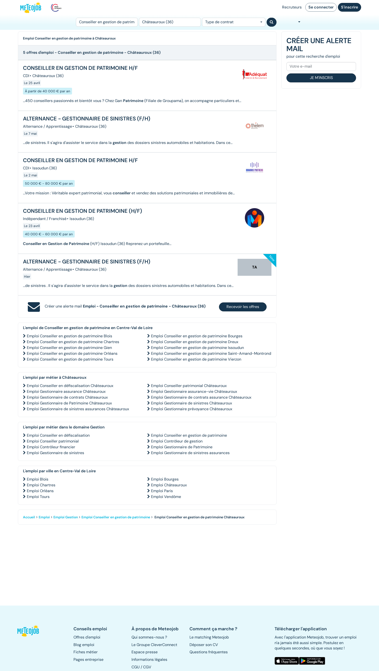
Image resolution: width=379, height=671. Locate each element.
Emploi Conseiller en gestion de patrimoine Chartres (73, 341)
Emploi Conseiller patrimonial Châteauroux (189, 385)
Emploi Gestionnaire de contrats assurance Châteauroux (201, 397)
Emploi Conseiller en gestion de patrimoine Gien (69, 347)
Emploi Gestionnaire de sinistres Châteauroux (191, 403)
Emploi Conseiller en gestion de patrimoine (189, 435)
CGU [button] (135, 667)
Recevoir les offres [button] (242, 306)
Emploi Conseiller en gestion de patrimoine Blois (69, 336)
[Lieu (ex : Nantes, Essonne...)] (170, 22)
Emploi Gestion (65, 517)
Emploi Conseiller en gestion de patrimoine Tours (70, 359)
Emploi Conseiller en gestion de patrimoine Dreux (194, 341)
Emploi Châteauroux (169, 485)
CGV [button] (147, 667)
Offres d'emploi (86, 637)
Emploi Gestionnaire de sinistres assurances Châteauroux (78, 408)
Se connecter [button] (321, 7)
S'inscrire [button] (349, 7)
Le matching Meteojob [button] (209, 637)
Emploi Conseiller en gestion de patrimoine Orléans (72, 353)
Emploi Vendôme (166, 496)
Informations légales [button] (149, 659)
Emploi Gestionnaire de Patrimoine (181, 447)
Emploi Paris (162, 490)
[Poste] (107, 22)
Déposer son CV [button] (204, 644)
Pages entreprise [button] (88, 659)
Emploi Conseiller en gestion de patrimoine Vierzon (196, 359)
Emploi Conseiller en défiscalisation (58, 435)
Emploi (44, 517)
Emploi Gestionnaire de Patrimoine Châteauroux (69, 403)
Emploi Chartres (41, 485)
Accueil (29, 517)
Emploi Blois (37, 479)
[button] (30, 631)
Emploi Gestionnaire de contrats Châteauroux (67, 397)
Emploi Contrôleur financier (51, 447)
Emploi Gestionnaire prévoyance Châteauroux (191, 408)
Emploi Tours (38, 496)
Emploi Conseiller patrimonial (53, 441)
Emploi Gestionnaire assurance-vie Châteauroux (194, 391)
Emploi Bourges (165, 479)
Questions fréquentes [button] (209, 652)
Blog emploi (83, 644)
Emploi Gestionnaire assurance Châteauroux (66, 391)
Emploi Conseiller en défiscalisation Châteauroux (70, 385)
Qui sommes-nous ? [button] (149, 637)
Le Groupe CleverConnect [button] (154, 644)
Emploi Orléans (40, 490)
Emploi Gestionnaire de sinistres (55, 452)
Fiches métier (85, 652)
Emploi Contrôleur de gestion (177, 441)
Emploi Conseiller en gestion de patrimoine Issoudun (197, 347)
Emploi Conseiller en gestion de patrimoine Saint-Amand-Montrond (211, 353)
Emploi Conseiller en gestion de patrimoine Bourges (196, 336)
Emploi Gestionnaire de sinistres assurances (190, 452)
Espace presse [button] (144, 652)
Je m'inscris (321, 77)
